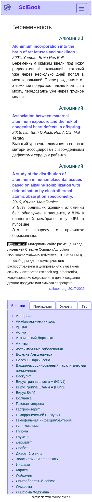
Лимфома (24, 487)
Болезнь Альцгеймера (34, 354)
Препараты (42, 306)
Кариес (22, 470)
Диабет (22, 448)
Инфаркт (23, 465)
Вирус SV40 (25, 393)
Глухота (22, 437)
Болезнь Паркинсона (33, 360)
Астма (21, 332)
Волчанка (23, 398)
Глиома (22, 431)
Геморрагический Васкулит (38, 415)
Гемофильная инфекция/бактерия (44, 420)
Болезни (18, 306)
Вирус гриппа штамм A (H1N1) (41, 382)
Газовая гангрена (30, 404)
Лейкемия (24, 476)
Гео (85, 306)
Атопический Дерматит (34, 338)
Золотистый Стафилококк (37, 459)
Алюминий (71, 38)
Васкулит (23, 376)
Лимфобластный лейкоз (35, 481)
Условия (67, 306)
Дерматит (24, 442)
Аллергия (23, 316)
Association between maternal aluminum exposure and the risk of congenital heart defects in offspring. (46, 121)
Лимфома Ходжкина (32, 492)
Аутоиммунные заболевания (39, 349)
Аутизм (22, 343)
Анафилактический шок (35, 321)
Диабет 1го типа (29, 453)
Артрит (21, 327)
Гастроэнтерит (28, 409)
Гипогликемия (27, 426)
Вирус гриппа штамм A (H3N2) (41, 387)
